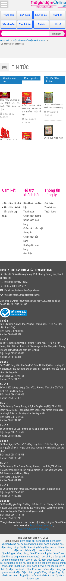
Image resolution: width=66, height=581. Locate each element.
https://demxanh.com (41, 525)
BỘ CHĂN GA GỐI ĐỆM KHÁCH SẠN (29, 40)
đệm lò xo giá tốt (36, 562)
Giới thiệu (25, 15)
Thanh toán (25, 24)
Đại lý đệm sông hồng (32, 547)
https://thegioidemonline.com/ (33, 528)
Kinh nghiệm (31, 78)
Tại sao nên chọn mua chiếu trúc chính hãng (53, 106)
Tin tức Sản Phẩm (52, 80)
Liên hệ (57, 24)
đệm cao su (42, 540)
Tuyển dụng (50, 211)
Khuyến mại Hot (8, 80)
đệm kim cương (9, 556)
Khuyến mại (41, 15)
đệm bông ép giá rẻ (14, 562)
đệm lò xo (58, 553)
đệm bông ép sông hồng (15, 553)
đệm (52, 540)
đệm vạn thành (22, 550)
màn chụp (19, 575)
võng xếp (59, 572)
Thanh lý (57, 15)
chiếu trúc (7, 575)
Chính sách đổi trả (32, 215)
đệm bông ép (27, 540)
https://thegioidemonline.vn (26, 294)
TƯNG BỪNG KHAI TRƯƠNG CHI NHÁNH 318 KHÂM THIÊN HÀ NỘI (31, 110)
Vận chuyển (9, 24)
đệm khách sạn (16, 566)
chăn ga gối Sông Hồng (41, 572)
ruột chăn (46, 556)
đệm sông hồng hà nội (51, 544)
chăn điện (24, 556)
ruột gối (35, 556)
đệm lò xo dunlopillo (41, 553)
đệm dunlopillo (17, 569)
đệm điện (21, 572)
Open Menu (4, 4)
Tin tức (41, 24)
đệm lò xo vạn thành (38, 569)
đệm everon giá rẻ (30, 559)
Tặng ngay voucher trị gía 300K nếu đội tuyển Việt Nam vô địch (10, 105)
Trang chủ (9, 15)
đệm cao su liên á (54, 547)
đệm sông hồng (29, 544)
